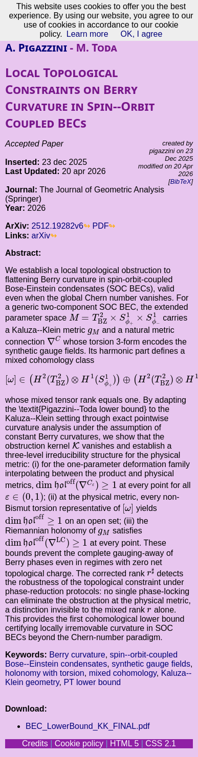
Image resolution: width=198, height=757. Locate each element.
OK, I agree (142, 34)
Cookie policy (79, 743)
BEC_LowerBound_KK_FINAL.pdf (88, 726)
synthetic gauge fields (151, 664)
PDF (100, 226)
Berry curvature (77, 654)
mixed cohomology (123, 673)
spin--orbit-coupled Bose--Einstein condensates (91, 659)
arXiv (41, 235)
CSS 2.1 (160, 743)
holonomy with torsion (44, 673)
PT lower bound (92, 682)
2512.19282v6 (57, 226)
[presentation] (115, 319)
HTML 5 (124, 743)
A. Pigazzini (36, 47)
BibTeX (180, 181)
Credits (35, 743)
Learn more (87, 34)
